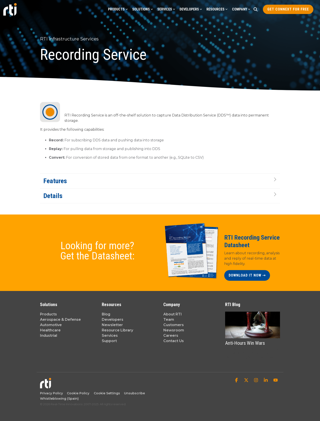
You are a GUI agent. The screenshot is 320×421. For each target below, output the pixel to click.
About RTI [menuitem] (172, 314)
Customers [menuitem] (173, 325)
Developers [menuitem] (112, 319)
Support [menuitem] (109, 341)
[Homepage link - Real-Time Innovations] (45, 386)
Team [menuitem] (168, 319)
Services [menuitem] (110, 335)
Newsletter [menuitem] (112, 325)
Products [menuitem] (48, 314)
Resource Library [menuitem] (117, 330)
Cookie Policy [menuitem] (77, 393)
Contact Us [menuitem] (173, 341)
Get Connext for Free (288, 9)
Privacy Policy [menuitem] (51, 393)
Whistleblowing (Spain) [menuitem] (59, 399)
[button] (237, 380)
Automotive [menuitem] (51, 325)
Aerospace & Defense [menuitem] (60, 319)
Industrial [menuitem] (48, 335)
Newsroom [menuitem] (173, 330)
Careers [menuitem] (170, 335)
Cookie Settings (107, 393)
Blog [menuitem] (106, 314)
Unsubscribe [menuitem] (133, 393)
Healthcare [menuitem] (50, 330)
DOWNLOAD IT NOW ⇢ (247, 275)
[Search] (255, 9)
